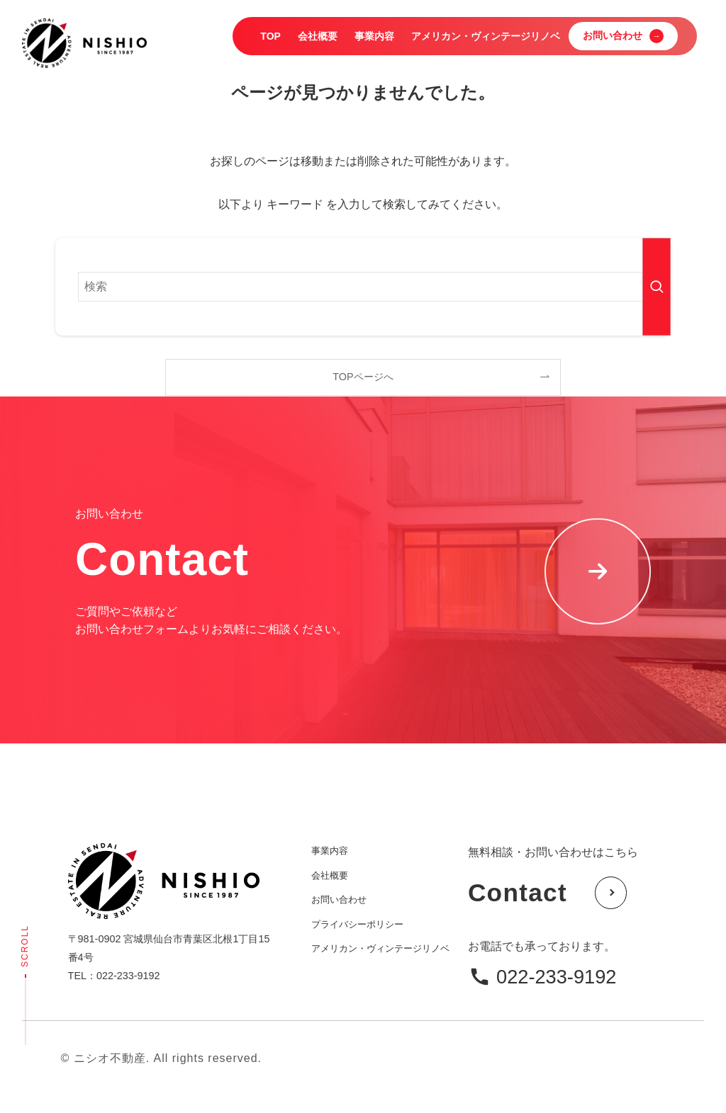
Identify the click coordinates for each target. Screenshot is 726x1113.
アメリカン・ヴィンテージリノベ (380, 948)
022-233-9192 (556, 977)
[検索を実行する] (656, 287)
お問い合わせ (339, 899)
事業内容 (329, 850)
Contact (547, 893)
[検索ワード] (363, 287)
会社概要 (329, 875)
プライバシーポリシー (357, 924)
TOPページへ (363, 376)
